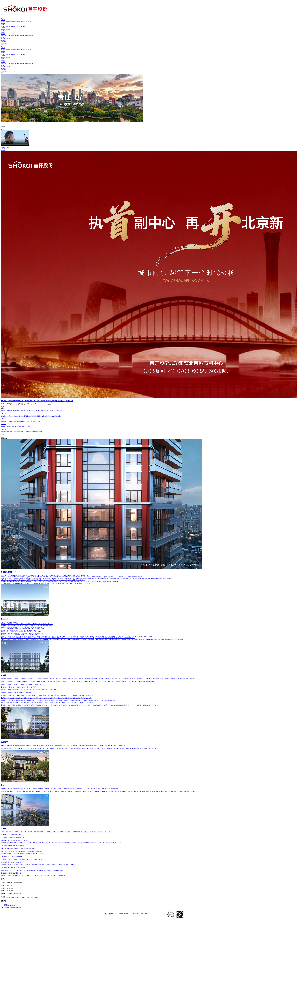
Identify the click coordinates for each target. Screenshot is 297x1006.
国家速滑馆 (28, 35)
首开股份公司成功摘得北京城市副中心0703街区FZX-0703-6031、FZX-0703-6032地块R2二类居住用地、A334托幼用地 (37, 401)
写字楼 (8, 35)
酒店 (12, 35)
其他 (32, 35)
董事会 (20, 21)
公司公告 (8, 26)
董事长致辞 (9, 21)
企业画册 (8, 29)
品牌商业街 (4, 35)
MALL (15, 35)
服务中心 (3, 40)
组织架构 (28, 21)
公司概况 (3, 26)
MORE (2, 406)
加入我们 (3, 37)
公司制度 (13, 26)
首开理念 (3, 29)
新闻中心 (3, 31)
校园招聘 (8, 38)
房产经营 (3, 34)
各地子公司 (4, 41)
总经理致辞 (15, 21)
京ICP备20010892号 (134, 913)
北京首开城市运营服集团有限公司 (12, 907)
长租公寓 (22, 35)
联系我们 (23, 26)
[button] (2, 98)
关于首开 (3, 20)
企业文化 (3, 27)
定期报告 (18, 26)
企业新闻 (3, 32)
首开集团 (6, 904)
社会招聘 (3, 38)
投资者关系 (4, 24)
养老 (18, 35)
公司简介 (3, 21)
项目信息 (3, 23)
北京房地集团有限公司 (9, 905)
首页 (2, 18)
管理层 (24, 21)
